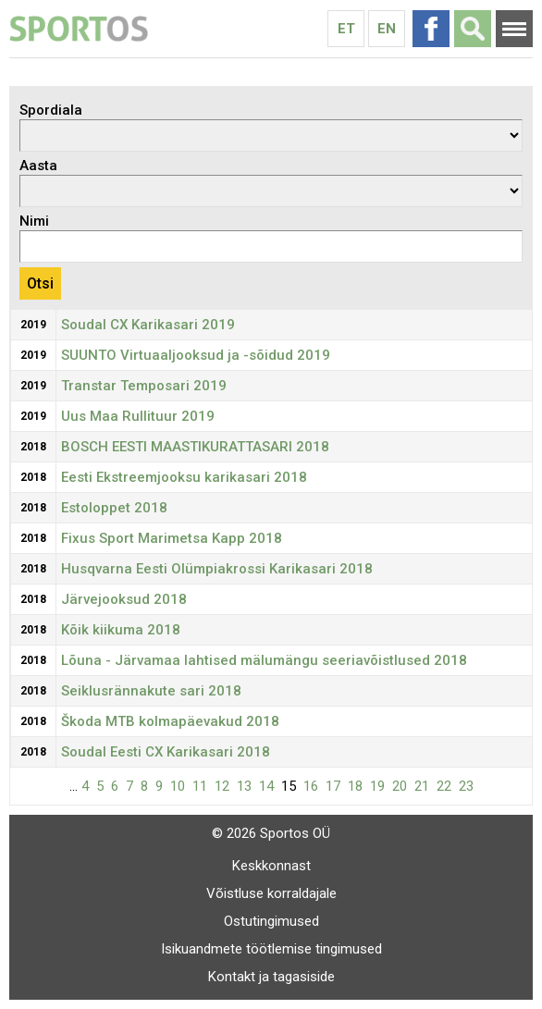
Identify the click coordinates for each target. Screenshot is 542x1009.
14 (266, 786)
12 (222, 786)
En (386, 28)
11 (199, 786)
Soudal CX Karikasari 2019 (148, 324)
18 (355, 786)
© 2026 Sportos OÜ (271, 833)
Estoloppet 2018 (114, 507)
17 (333, 786)
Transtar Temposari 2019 (144, 385)
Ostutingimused (271, 921)
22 (444, 786)
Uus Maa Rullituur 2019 (138, 416)
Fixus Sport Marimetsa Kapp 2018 (171, 538)
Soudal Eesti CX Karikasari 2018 (165, 752)
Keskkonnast (271, 865)
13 (244, 786)
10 (177, 786)
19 (377, 786)
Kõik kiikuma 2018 (120, 629)
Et (346, 28)
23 (466, 786)
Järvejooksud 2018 (124, 599)
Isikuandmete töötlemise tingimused (271, 949)
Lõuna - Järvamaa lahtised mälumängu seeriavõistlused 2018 (264, 660)
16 (310, 786)
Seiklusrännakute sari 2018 (151, 691)
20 (399, 786)
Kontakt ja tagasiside (271, 976)
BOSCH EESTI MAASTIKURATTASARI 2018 (195, 446)
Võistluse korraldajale (271, 893)
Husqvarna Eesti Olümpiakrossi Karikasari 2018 (217, 568)
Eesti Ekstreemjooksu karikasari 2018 (184, 477)
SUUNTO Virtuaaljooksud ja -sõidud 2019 (195, 355)
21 (421, 786)
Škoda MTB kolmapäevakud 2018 (170, 721)
